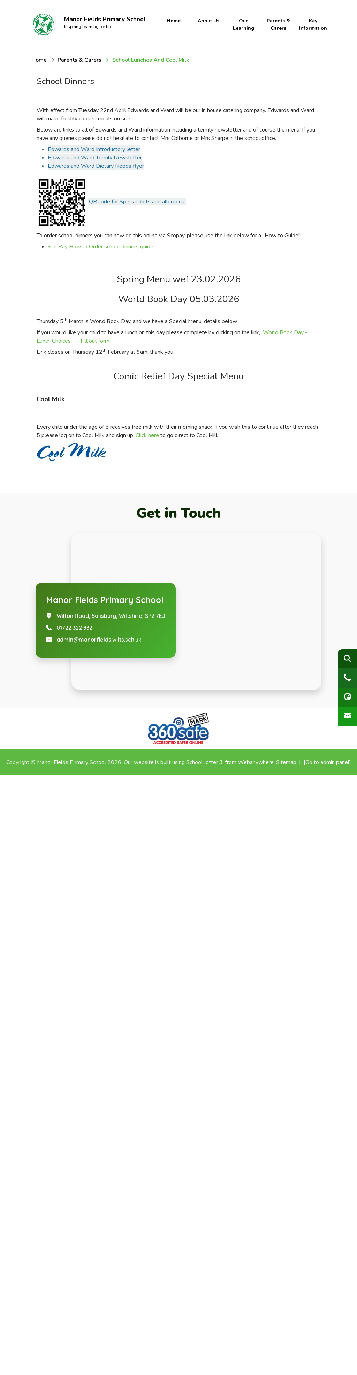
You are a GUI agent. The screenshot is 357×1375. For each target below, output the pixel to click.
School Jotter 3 (204, 1362)
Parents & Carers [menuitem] (277, 24)
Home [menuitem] (174, 20)
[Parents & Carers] (79, 60)
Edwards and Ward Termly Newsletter (95, 158)
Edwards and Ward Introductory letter (94, 149)
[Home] (39, 60)
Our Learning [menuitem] (243, 24)
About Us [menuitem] (208, 20)
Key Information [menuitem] (312, 24)
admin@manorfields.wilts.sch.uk (99, 1239)
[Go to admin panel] (327, 1362)
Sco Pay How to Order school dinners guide (100, 247)
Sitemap (286, 1362)
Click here (147, 1035)
